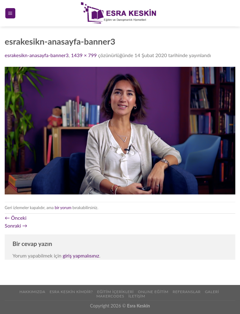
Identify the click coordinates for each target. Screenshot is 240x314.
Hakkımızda (32, 291)
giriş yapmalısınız (81, 255)
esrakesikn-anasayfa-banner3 (36, 55)
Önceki (16, 218)
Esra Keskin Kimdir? (71, 291)
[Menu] (10, 13)
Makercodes (110, 296)
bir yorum (63, 207)
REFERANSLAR (186, 291)
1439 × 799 (84, 55)
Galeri (212, 291)
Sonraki (16, 225)
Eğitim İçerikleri (115, 291)
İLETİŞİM (136, 296)
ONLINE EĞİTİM (153, 291)
